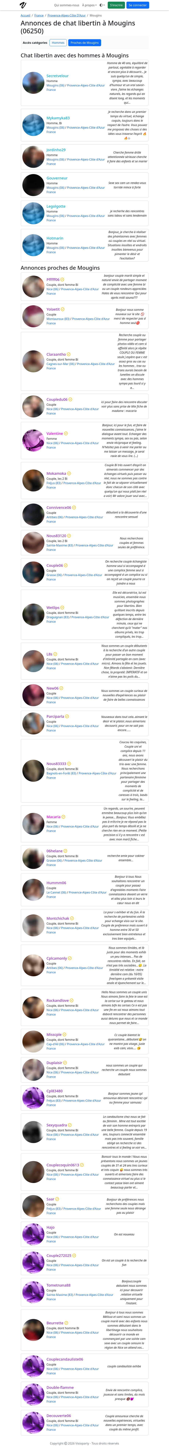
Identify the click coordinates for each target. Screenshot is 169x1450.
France (38, 15)
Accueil (25, 15)
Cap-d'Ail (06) (55, 1044)
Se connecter (138, 5)
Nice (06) (53, 289)
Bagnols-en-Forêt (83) (61, 773)
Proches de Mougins (85, 43)
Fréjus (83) (54, 483)
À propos (88, 5)
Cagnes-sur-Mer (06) (60, 364)
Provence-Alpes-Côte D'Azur (67, 15)
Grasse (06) (54, 575)
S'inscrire (116, 5)
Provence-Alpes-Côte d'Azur (86, 85)
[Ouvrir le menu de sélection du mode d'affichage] (102, 5)
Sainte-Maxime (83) (60, 545)
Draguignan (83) (58, 617)
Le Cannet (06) (56, 892)
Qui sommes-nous (66, 5)
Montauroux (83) (58, 319)
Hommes (58, 43)
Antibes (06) (55, 517)
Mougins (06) (56, 85)
